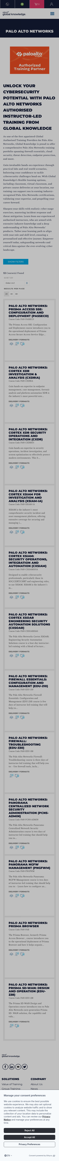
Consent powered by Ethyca (42, 1155)
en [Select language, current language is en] (8, 1155)
